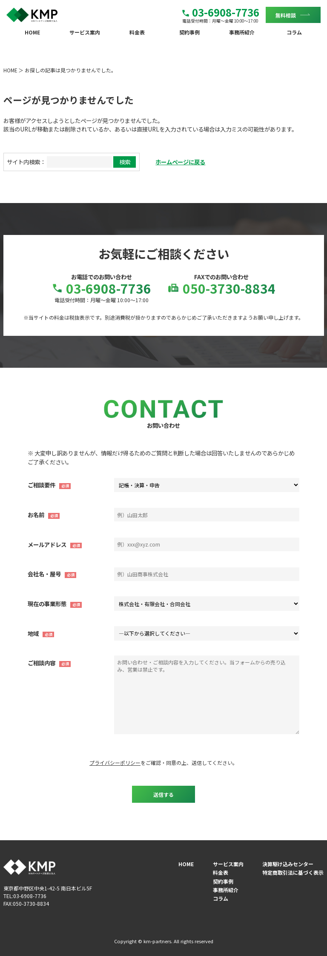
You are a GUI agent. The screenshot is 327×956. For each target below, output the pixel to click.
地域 (33, 633)
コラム (294, 32)
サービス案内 (84, 32)
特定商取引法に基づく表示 (293, 872)
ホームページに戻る (180, 161)
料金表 (137, 32)
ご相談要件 (41, 485)
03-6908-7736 (220, 12)
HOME (32, 32)
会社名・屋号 (44, 574)
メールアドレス (47, 544)
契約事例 (189, 32)
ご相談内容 (41, 662)
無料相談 (285, 14)
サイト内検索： (26, 161)
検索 (124, 161)
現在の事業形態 (47, 603)
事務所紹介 (242, 32)
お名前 (36, 514)
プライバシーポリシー (115, 762)
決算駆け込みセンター (287, 863)
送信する (163, 794)
